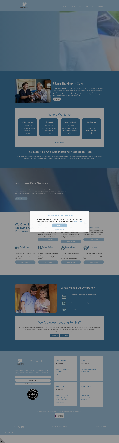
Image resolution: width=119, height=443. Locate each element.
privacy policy (78, 221)
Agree (59, 225)
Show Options (59, 229)
